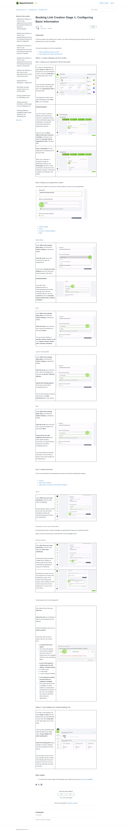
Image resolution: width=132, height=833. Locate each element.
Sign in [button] (112, 3)
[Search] (103, 9)
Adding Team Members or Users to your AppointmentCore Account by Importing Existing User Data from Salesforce (24, 37)
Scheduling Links (32, 9)
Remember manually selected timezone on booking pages (23, 89)
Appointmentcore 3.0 (21, 9)
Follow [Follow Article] (93, 26)
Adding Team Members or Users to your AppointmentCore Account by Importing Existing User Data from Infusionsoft (24, 62)
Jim (41, 26)
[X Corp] (39, 784)
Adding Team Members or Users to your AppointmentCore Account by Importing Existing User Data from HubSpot (24, 49)
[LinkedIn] (41, 784)
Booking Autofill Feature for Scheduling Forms (23, 96)
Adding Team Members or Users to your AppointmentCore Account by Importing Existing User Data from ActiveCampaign (24, 24)
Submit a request (104, 3)
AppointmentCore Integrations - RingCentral (24, 81)
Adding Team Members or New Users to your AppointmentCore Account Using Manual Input (24, 73)
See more (19, 120)
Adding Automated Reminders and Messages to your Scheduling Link (24, 104)
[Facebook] (36, 784)
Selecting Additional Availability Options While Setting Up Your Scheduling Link (24, 113)
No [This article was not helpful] (70, 794)
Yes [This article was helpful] (61, 794)
